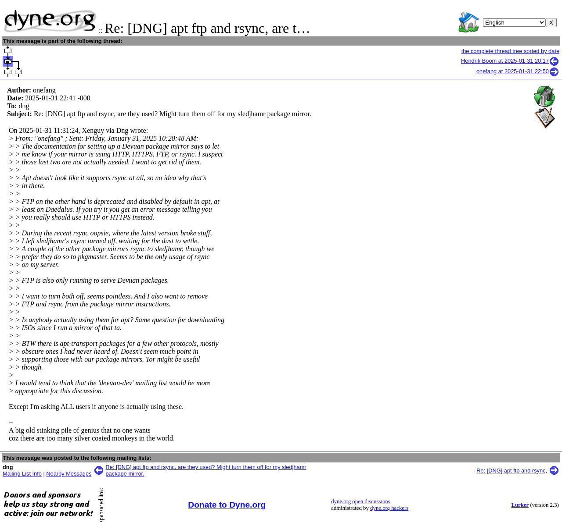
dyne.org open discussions (360, 501)
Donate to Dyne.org (227, 504)
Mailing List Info (22, 473)
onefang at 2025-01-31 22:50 (517, 71)
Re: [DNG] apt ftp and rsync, (511, 470)
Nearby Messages (68, 473)
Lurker (520, 505)
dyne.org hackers (389, 508)
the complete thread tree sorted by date (510, 51)
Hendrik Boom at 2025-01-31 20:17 (510, 60)
